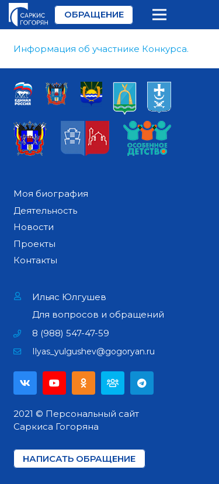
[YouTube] (54, 383)
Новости (33, 226)
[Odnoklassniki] (83, 383)
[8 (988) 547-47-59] (23, 333)
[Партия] (112, 383)
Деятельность (45, 210)
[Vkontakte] (25, 383)
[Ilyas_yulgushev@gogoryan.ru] (23, 351)
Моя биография (50, 193)
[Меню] (159, 14)
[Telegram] (142, 383)
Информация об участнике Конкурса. (101, 48)
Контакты (35, 260)
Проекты (34, 243)
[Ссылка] (28, 14)
